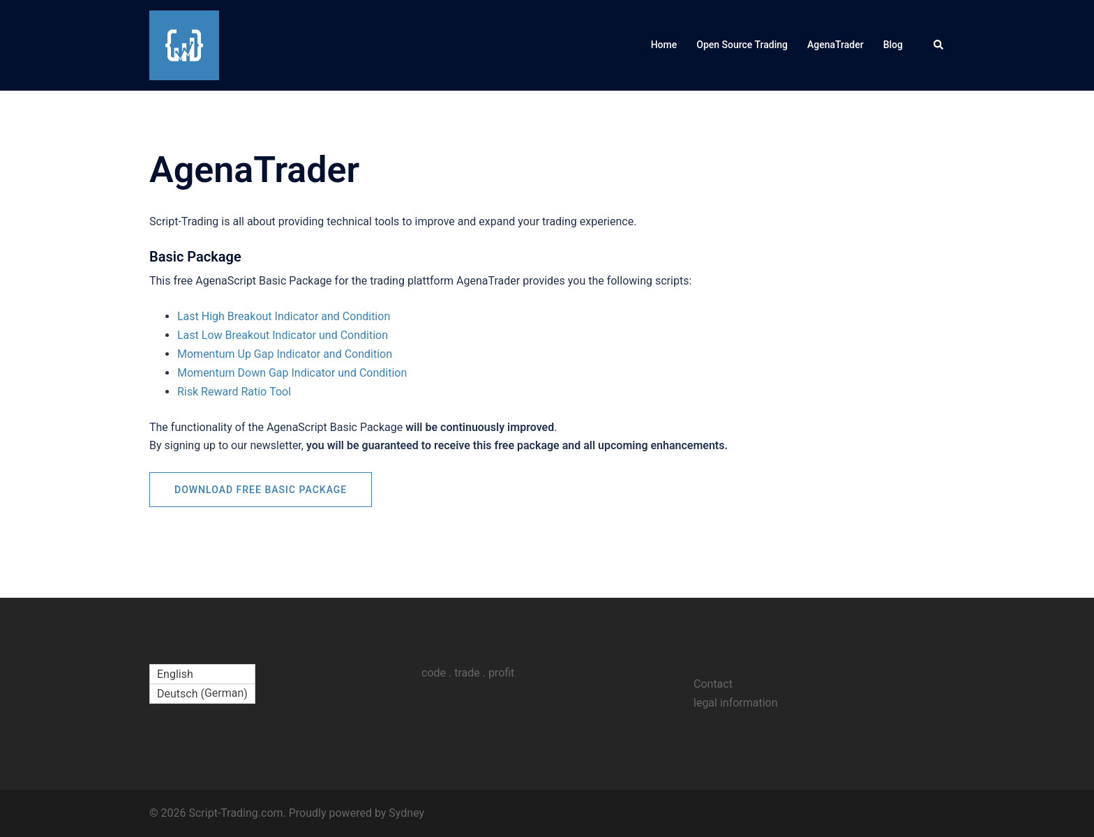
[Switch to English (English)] (202, 674)
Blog (893, 44)
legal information (736, 702)
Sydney (406, 813)
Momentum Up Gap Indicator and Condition (284, 354)
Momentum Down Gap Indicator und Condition (292, 372)
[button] (939, 45)
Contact (713, 684)
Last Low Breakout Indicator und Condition (282, 335)
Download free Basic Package (260, 489)
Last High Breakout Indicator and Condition (283, 316)
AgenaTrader (835, 44)
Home (664, 44)
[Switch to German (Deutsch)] (202, 694)
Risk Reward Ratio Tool (234, 391)
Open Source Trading (742, 44)
